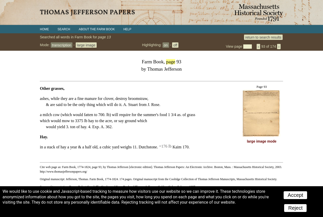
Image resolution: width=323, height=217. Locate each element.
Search (64, 29)
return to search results (263, 37)
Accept (295, 195)
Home (44, 29)
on (166, 45)
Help (127, 29)
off (175, 45)
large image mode (262, 141)
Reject (295, 208)
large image (86, 45)
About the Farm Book (97, 29)
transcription (61, 45)
